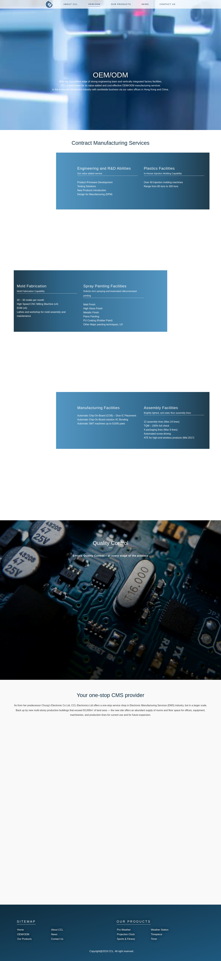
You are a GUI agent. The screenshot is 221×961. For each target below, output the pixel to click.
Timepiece (156, 934)
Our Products (24, 939)
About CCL (57, 929)
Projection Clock (126, 934)
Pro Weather (124, 929)
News (54, 934)
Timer (154, 939)
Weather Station (159, 929)
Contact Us (57, 939)
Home (20, 929)
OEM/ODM (23, 934)
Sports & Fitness (126, 939)
